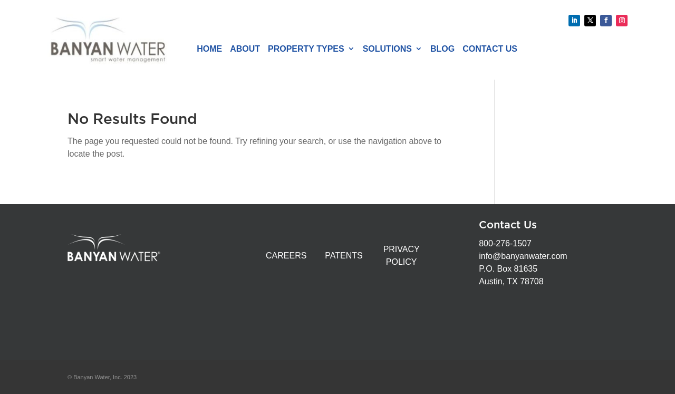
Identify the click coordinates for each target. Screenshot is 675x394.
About (245, 48)
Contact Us (489, 48)
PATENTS (343, 255)
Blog (442, 48)
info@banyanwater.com (523, 256)
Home (209, 48)
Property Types (306, 48)
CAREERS (286, 255)
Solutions (387, 48)
